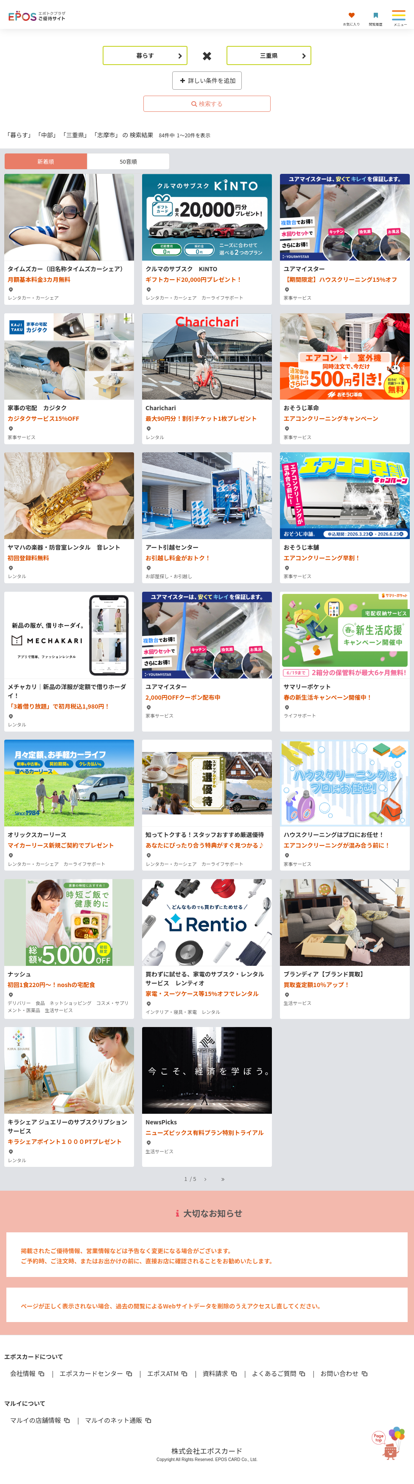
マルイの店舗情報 (40, 1420)
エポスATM (168, 1373)
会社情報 (28, 1373)
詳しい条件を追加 (207, 80)
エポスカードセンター (96, 1373)
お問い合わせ (344, 1373)
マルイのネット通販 (118, 1420)
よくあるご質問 (279, 1373)
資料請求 (220, 1373)
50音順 (128, 161)
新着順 (45, 161)
